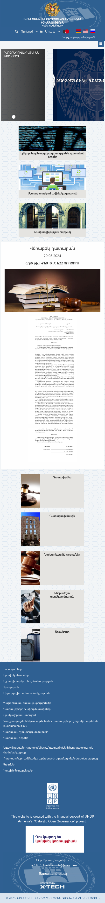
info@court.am (66, 865)
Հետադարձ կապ (52, 873)
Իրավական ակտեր (15, 675)
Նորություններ (12, 669)
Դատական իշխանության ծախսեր (25, 732)
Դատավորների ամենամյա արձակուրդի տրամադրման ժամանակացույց (50, 758)
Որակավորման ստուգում (19, 715)
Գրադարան (11, 687)
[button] (13, 117)
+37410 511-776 (40, 865)
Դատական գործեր (15, 738)
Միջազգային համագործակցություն (26, 693)
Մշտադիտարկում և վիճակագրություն (28, 681)
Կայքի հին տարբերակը (18, 770)
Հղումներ (9, 764)
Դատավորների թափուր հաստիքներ (26, 709)
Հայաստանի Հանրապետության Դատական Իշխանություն (52, 22)
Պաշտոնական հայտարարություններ (27, 703)
